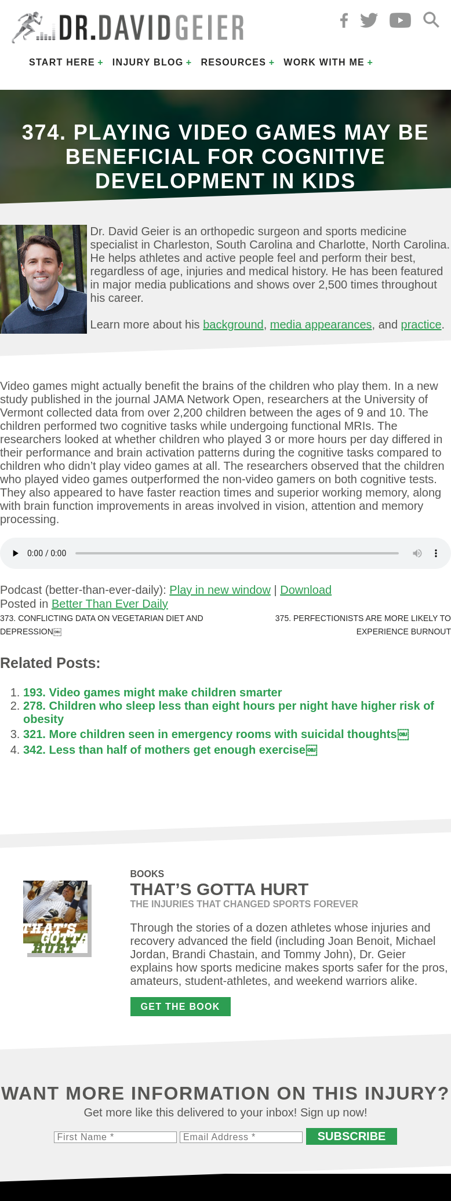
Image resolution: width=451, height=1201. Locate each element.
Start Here (62, 62)
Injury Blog (148, 62)
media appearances (321, 324)
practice (421, 324)
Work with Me (324, 62)
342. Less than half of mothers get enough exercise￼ (170, 749)
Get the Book (180, 1007)
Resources (233, 62)
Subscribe (352, 1136)
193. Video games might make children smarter (152, 692)
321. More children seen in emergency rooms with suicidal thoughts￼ (216, 734)
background (233, 324)
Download (306, 589)
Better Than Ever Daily (110, 603)
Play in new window (220, 589)
